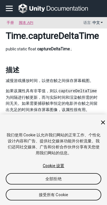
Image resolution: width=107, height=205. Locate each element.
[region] (53, 159)
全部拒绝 (53, 179)
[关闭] (103, 122)
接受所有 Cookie (53, 194)
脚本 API (26, 22)
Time (16, 35)
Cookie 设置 (53, 165)
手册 (10, 22)
